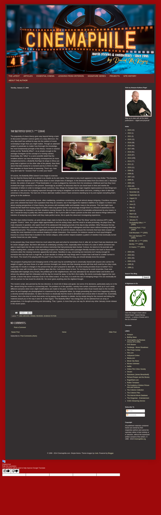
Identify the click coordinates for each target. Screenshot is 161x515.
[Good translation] (6, 471)
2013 (130, 161)
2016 (130, 152)
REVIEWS (39, 316)
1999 (130, 264)
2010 (130, 167)
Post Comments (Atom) (28, 336)
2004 (20, 316)
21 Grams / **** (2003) (137, 247)
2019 (130, 143)
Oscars (129, 372)
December (133, 189)
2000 (130, 261)
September (133, 195)
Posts (130, 411)
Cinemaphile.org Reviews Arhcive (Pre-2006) (136, 341)
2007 (130, 177)
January (132, 220)
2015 (130, 155)
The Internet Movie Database (137, 395)
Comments (131, 415)
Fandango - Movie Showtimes (137, 347)
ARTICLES (28, 76)
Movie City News (133, 361)
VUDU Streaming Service (136, 401)
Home (64, 332)
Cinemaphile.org (140, 439)
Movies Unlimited (133, 364)
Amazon (130, 335)
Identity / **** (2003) (136, 244)
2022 (130, 133)
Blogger (110, 453)
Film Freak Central (133, 350)
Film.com (130, 353)
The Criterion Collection (135, 390)
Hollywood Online (133, 355)
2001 (130, 258)
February (132, 217)
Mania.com (131, 358)
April (131, 211)
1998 (130, 267)
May (131, 208)
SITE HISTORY (129, 76)
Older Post (112, 332)
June (131, 204)
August (132, 198)
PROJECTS (115, 76)
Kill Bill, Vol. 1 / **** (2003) (138, 241)
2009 (130, 170)
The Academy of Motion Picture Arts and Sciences (138, 386)
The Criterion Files (133, 393)
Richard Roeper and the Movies (138, 377)
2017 (130, 149)
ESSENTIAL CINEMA (45, 76)
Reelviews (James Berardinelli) (138, 374)
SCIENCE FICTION (50, 316)
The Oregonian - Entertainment (138, 398)
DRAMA (33, 316)
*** (17, 316)
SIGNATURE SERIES (97, 76)
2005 (130, 183)
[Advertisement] (64, 108)
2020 (130, 139)
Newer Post (15, 332)
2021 (130, 136)
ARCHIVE (26, 316)
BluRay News (132, 337)
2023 (130, 130)
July (131, 201)
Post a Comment (20, 327)
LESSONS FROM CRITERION (71, 76)
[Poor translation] (15, 471)
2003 (130, 252)
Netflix (129, 366)
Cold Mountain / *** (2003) (138, 233)
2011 (130, 164)
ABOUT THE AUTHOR (18, 80)
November (133, 192)
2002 (130, 255)
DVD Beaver (131, 345)
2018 (130, 146)
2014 (130, 158)
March (131, 214)
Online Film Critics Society (136, 369)
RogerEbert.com (133, 380)
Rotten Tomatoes (133, 383)
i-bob (96, 453)
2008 (130, 174)
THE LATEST (14, 76)
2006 (130, 180)
